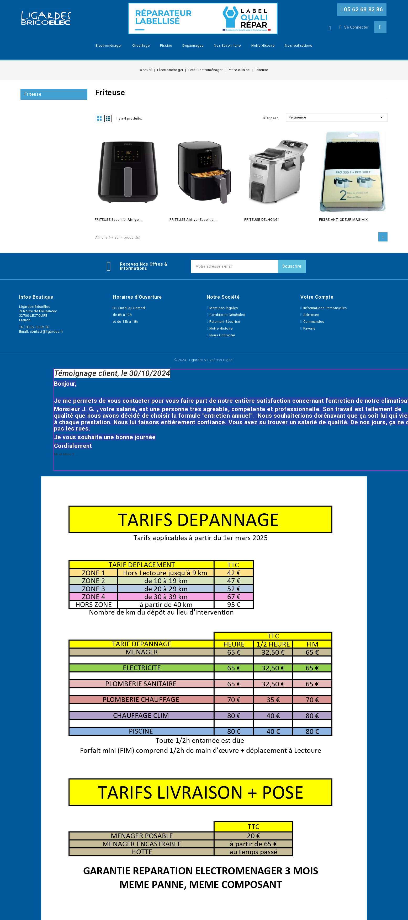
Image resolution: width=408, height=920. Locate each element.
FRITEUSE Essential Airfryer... (118, 220)
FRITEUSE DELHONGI (261, 220)
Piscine (166, 45)
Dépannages (192, 45)
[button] (361, 9)
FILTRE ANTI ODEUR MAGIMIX (343, 220)
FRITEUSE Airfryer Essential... (193, 220)
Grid (99, 118)
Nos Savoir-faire (227, 45)
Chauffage (141, 45)
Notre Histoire (262, 45)
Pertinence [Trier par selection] (337, 117)
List (108, 118)
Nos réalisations (298, 45)
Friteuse (32, 94)
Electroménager (108, 45)
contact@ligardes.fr (46, 331)
